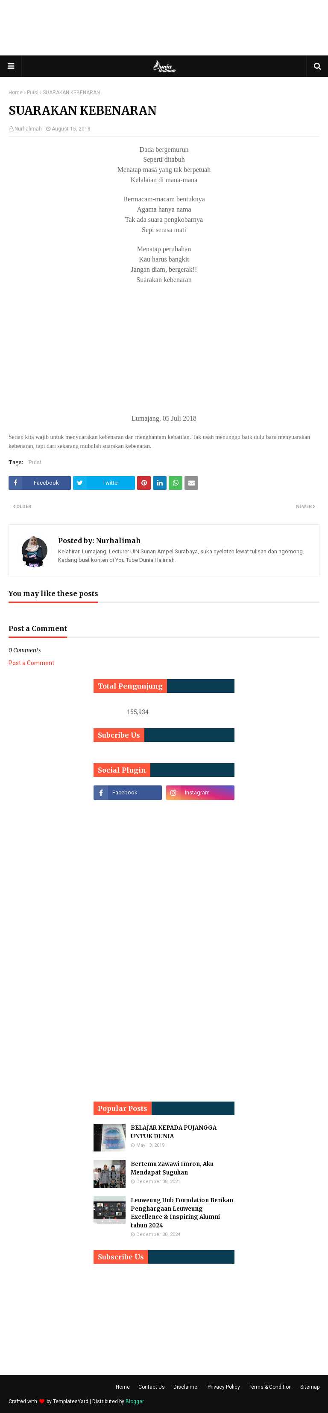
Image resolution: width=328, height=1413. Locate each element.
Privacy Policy (224, 1387)
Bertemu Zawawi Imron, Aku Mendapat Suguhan (172, 1168)
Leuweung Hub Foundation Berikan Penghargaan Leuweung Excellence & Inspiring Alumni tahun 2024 (182, 1213)
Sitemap (309, 1387)
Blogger (135, 1401)
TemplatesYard (70, 1401)
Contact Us (151, 1387)
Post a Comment (31, 663)
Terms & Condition (270, 1387)
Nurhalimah (28, 129)
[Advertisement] (164, 28)
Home (16, 93)
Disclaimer (186, 1387)
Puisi (32, 93)
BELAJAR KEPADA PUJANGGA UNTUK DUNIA (174, 1132)
